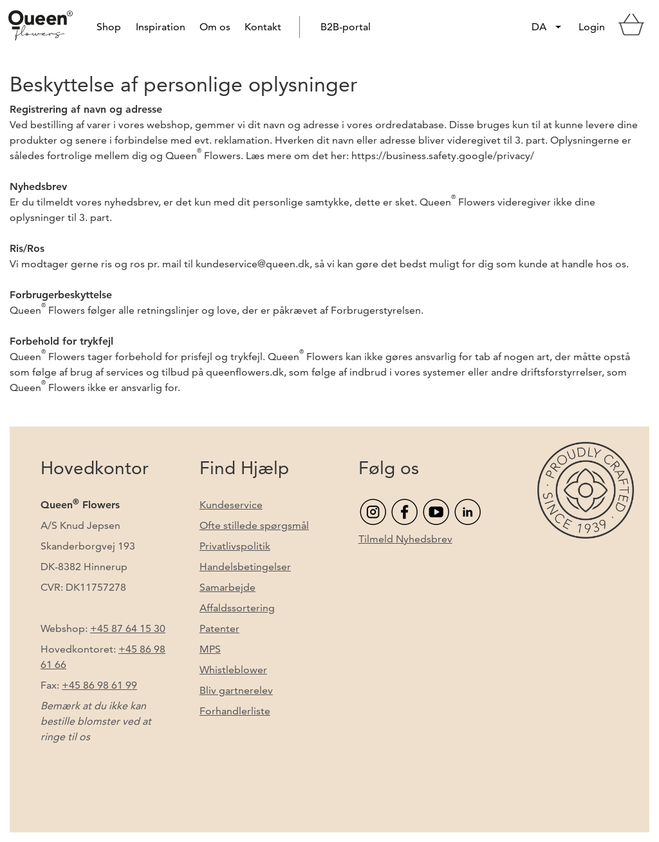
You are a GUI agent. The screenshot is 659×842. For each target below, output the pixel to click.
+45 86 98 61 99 (99, 685)
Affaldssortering (237, 608)
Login (592, 27)
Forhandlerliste (235, 711)
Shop (109, 27)
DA (539, 27)
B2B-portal (345, 27)
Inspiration (160, 27)
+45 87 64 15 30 (127, 628)
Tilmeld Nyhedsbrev (405, 539)
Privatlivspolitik (235, 546)
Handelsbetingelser (245, 566)
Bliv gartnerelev (236, 690)
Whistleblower (233, 670)
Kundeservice (231, 505)
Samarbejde (227, 587)
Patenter (219, 628)
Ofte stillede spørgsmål (254, 525)
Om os (215, 27)
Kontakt (263, 27)
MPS (210, 649)
